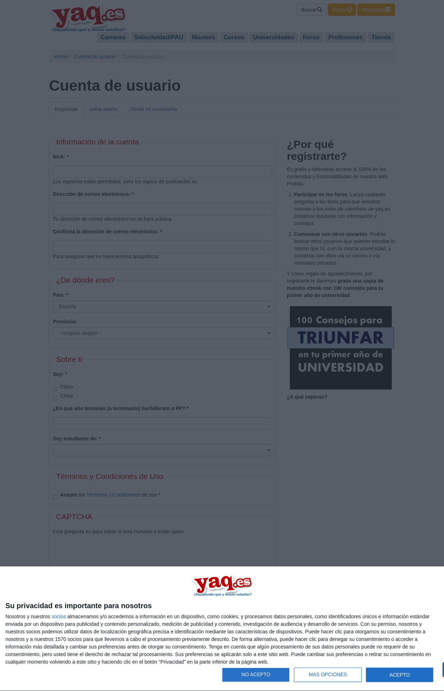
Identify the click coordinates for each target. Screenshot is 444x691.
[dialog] (222, 629)
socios (58, 616)
